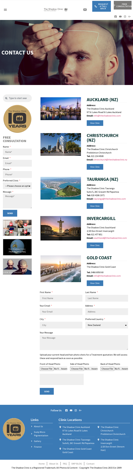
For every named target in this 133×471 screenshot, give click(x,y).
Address (89, 306)
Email (6, 158)
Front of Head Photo (50, 364)
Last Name (90, 292)
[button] (5, 9)
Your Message (46, 332)
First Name (45, 292)
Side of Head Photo (79, 364)
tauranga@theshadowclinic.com (110, 198)
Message (7, 192)
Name (6, 147)
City (42, 319)
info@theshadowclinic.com (107, 115)
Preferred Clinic (11, 180)
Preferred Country (94, 319)
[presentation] (62, 379)
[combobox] (17, 98)
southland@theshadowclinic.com (110, 237)
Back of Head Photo (110, 364)
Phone (6, 169)
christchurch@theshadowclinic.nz (110, 159)
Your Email (45, 306)
